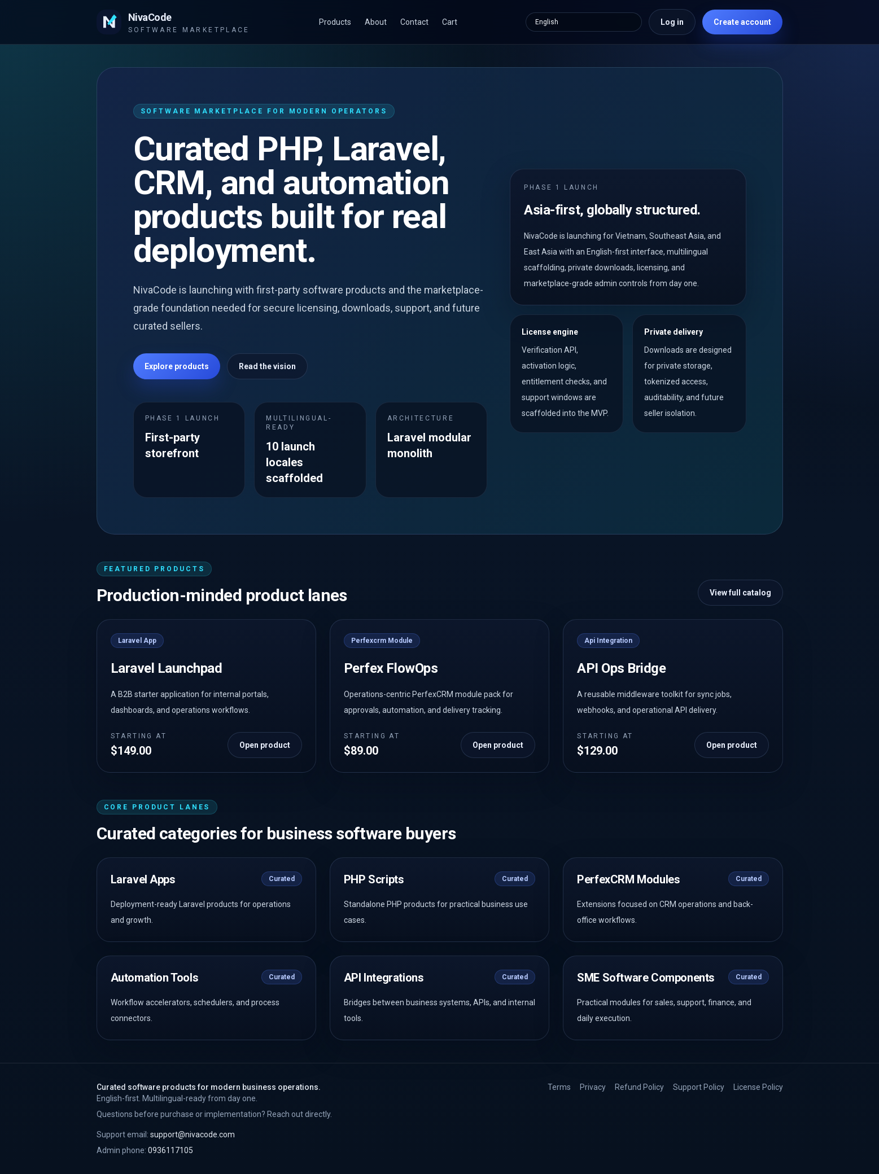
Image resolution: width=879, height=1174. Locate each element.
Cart (449, 22)
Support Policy (698, 1087)
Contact (414, 22)
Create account (742, 22)
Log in (672, 22)
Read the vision (267, 366)
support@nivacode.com (166, 1134)
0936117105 (145, 1150)
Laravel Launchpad (166, 668)
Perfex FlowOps (391, 668)
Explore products (177, 366)
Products (335, 22)
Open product (264, 745)
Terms (559, 1087)
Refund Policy (639, 1087)
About (376, 22)
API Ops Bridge (621, 668)
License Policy (758, 1087)
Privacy (593, 1087)
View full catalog (740, 592)
